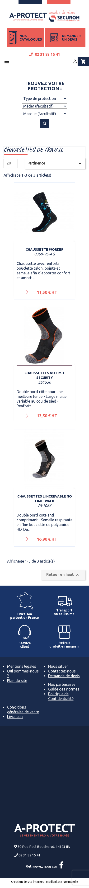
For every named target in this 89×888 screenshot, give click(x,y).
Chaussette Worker (44, 249)
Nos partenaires (61, 684)
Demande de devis (64, 676)
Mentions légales (21, 666)
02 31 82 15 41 (44, 54)
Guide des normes (63, 689)
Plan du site (17, 680)
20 (9, 163)
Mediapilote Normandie (62, 881)
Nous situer (58, 666)
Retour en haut (63, 575)
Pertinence (55, 163)
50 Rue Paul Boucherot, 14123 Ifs (44, 847)
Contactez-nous (62, 671)
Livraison (15, 716)
